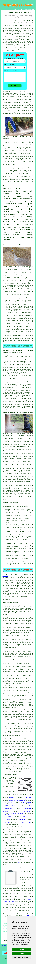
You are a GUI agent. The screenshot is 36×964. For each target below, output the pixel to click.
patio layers (18, 818)
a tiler (29, 799)
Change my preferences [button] (21, 957)
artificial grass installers (11, 814)
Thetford (5, 576)
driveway (17, 22)
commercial (6, 476)
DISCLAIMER (31, 9)
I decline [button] (21, 953)
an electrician (7, 808)
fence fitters (26, 822)
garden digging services (16, 803)
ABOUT (22, 9)
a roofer (11, 797)
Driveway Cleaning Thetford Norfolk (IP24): (17, 20)
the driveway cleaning (14, 433)
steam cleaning (14, 609)
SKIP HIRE (22, 819)
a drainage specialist (17, 813)
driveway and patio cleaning (24, 861)
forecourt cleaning (19, 888)
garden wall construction (17, 800)
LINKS (18, 9)
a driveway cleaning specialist (21, 794)
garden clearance (28, 797)
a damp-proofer (25, 811)
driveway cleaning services (16, 588)
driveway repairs (17, 740)
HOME (15, 9)
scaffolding (6, 819)
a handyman (27, 802)
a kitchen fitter (28, 816)
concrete (5, 97)
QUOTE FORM (30, 915)
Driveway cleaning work (10, 574)
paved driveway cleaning (24, 898)
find (8, 829)
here (19, 862)
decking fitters (20, 807)
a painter (14, 799)
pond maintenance (8, 821)
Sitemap (4, 945)
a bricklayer (27, 808)
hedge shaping (7, 802)
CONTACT (26, 9)
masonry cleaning (8, 711)
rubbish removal (14, 810)
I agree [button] (21, 949)
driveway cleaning (16, 108)
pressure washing (8, 899)
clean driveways (24, 847)
